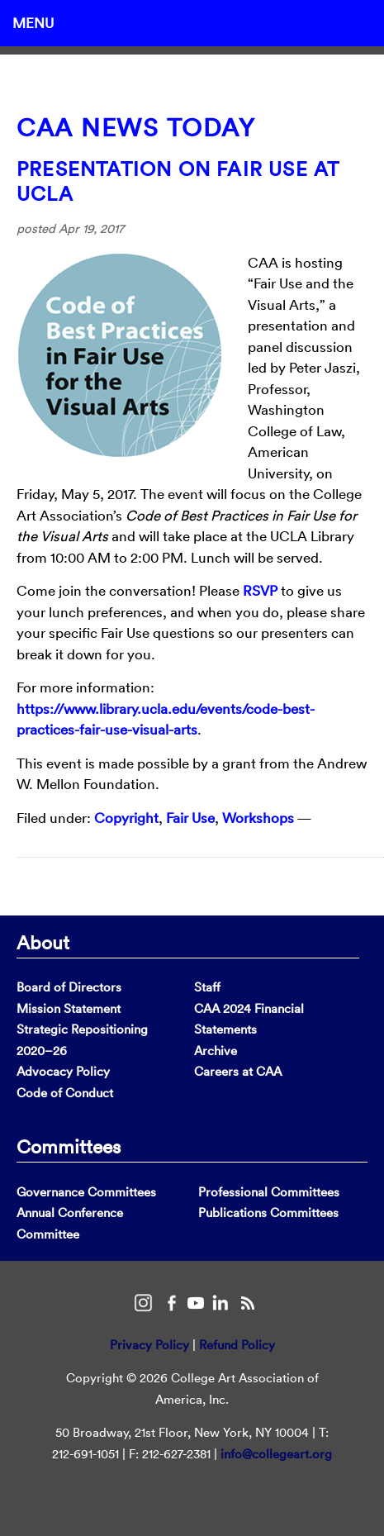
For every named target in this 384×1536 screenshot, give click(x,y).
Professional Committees (268, 1192)
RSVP (260, 590)
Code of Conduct (65, 1093)
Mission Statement (69, 1008)
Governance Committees (86, 1192)
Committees (69, 1146)
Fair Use (190, 817)
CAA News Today (136, 127)
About (43, 941)
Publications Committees (268, 1212)
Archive (215, 1050)
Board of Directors (69, 987)
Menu (33, 22)
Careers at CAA (238, 1071)
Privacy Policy (149, 1345)
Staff (207, 987)
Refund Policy (237, 1345)
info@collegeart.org (276, 1454)
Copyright (126, 817)
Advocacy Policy (63, 1071)
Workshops (258, 817)
